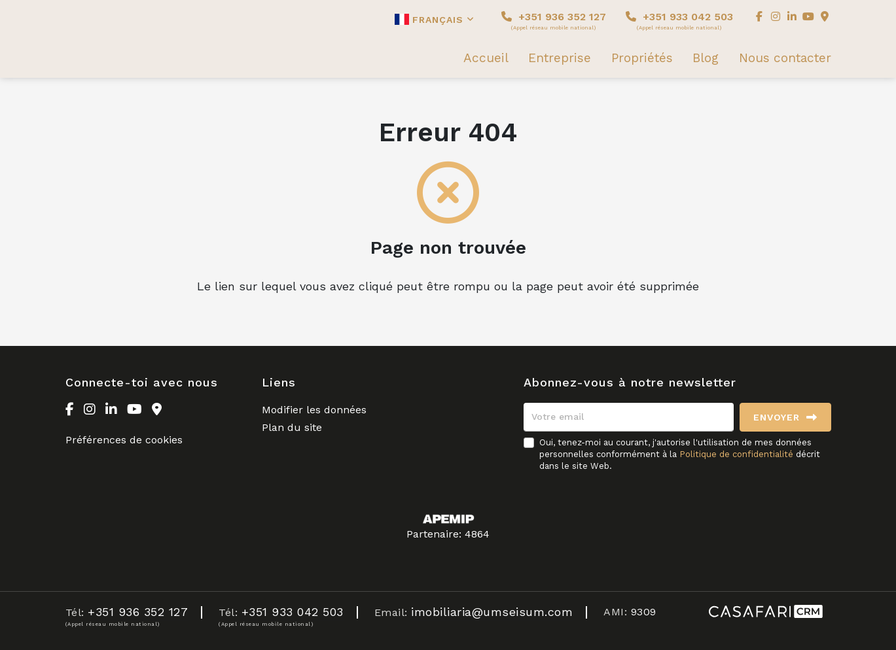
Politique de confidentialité (736, 454)
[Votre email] (629, 417)
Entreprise (559, 58)
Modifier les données (314, 409)
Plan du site (292, 427)
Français (435, 19)
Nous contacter (785, 58)
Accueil (486, 58)
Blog (705, 58)
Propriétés (642, 58)
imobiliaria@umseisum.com (492, 612)
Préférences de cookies (124, 440)
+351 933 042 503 (679, 20)
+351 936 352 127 (553, 20)
